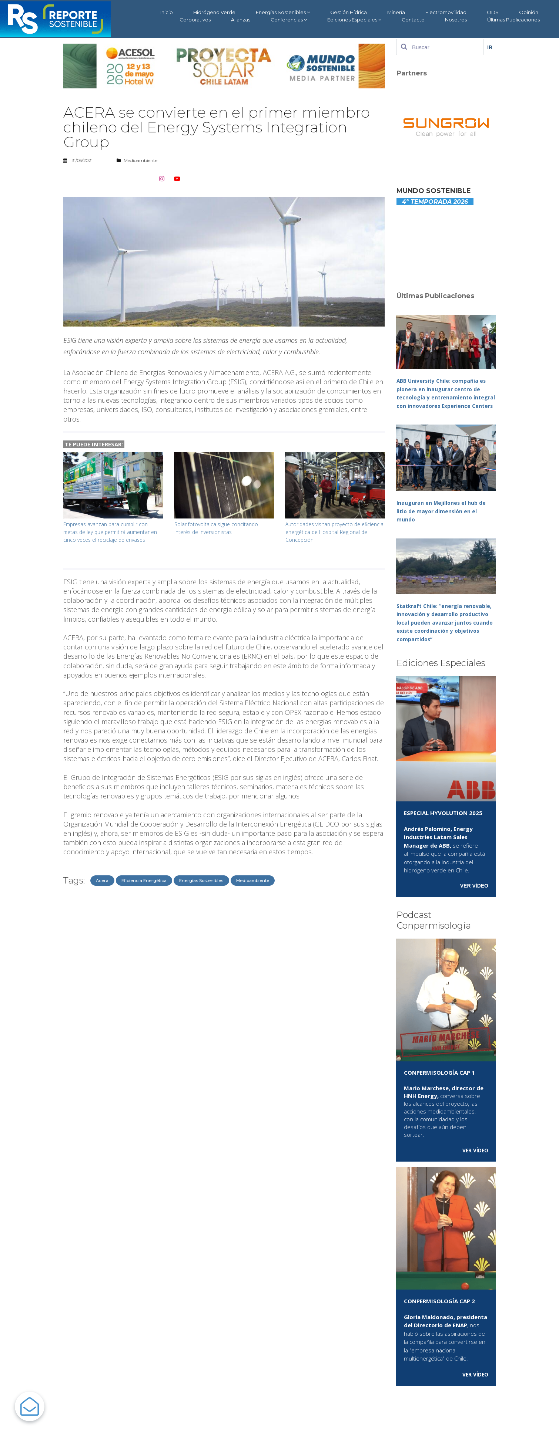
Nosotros (456, 20)
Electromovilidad (445, 12)
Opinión (528, 12)
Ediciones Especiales (354, 20)
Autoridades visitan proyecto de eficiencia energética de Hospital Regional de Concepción (326, 531)
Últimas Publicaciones (513, 20)
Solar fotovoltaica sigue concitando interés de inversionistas (218, 527)
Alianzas (240, 20)
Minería (396, 12)
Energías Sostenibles (283, 12)
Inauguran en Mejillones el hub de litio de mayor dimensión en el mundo (442, 519)
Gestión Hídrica (348, 12)
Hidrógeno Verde (214, 12)
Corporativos (195, 20)
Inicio (166, 12)
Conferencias (289, 20)
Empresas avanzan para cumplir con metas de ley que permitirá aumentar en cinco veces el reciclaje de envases (111, 531)
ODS (493, 12)
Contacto (413, 20)
